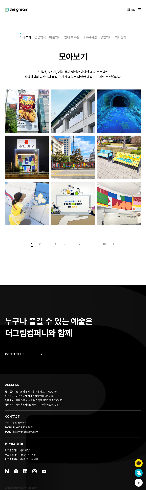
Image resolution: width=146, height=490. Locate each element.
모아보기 (25, 37)
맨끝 (113, 244)
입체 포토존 (71, 37)
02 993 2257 (19, 423)
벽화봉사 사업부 (20, 454)
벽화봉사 (120, 37)
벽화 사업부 (18, 450)
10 (104, 244)
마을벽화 (55, 37)
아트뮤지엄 (89, 37)
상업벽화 (106, 37)
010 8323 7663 (25, 427)
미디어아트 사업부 (21, 459)
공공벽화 (40, 37)
